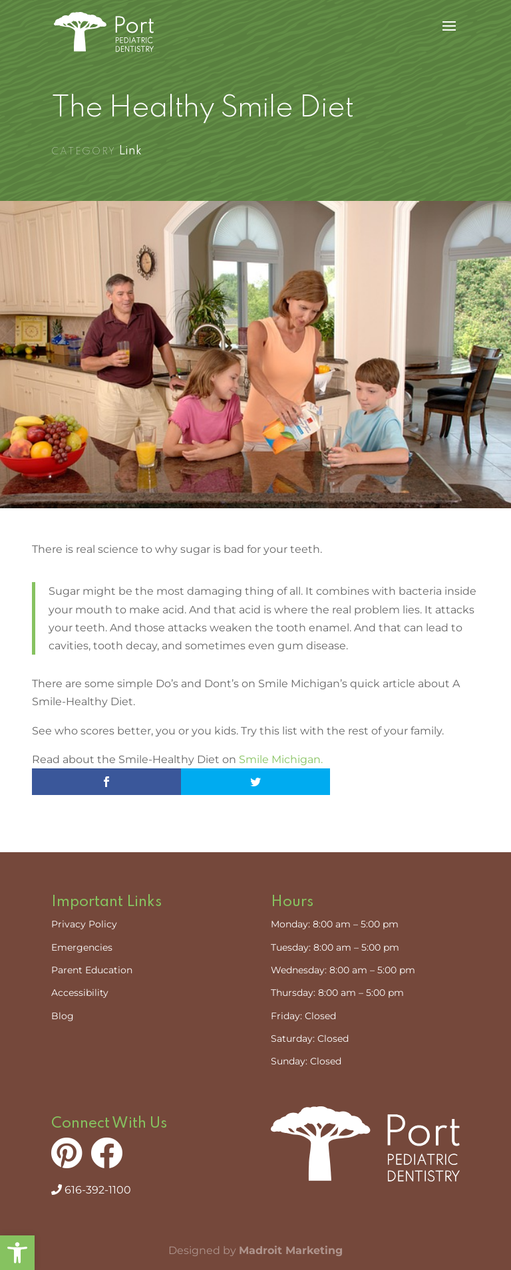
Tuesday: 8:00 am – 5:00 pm (335, 947)
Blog (62, 1016)
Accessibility (79, 993)
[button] (17, 1252)
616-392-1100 (91, 1190)
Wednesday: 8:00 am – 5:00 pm (343, 970)
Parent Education (91, 970)
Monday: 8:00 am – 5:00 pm (335, 924)
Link (130, 151)
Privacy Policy (84, 924)
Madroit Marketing (291, 1250)
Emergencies (81, 947)
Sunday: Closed (306, 1061)
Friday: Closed (303, 1016)
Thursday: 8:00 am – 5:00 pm (337, 993)
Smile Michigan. (281, 759)
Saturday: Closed (310, 1038)
